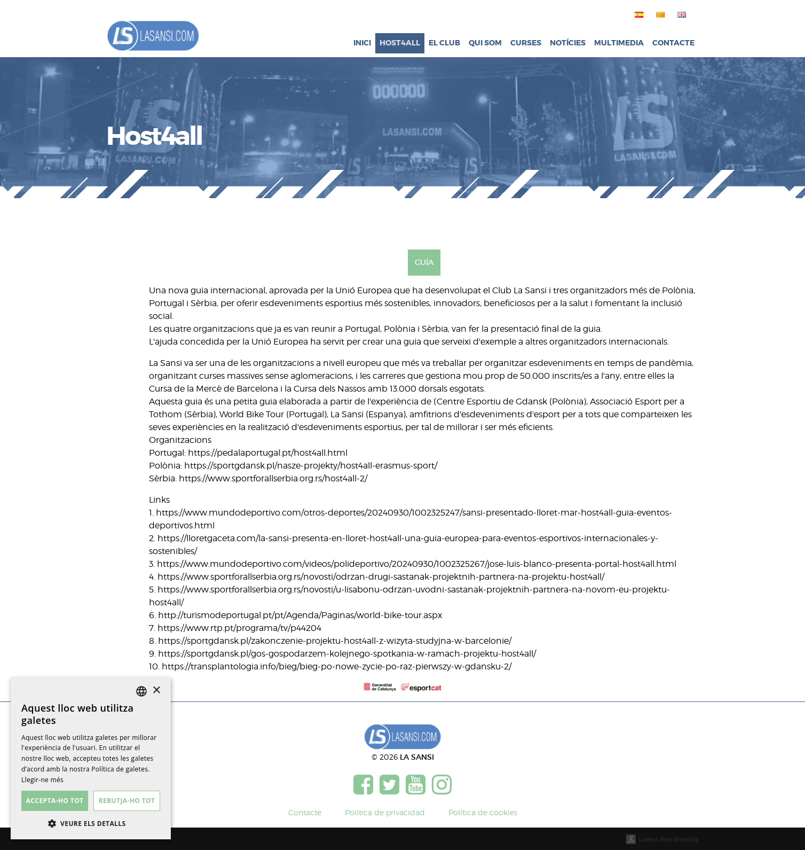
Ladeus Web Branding (669, 839)
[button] (90, 823)
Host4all (400, 43)
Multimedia (619, 43)
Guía (424, 262)
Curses (525, 43)
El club (444, 43)
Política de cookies (482, 812)
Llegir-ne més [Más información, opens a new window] (42, 779)
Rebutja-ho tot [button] (127, 800)
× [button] (156, 691)
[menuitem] (637, 14)
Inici (362, 43)
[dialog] (91, 758)
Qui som (485, 43)
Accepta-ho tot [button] (55, 800)
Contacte (673, 43)
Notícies (568, 43)
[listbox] (141, 691)
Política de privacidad (385, 812)
